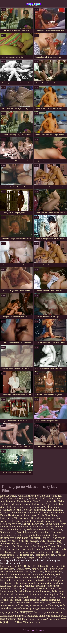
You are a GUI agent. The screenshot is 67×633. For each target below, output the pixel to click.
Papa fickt (36, 568)
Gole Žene (22, 608)
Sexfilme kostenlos (22, 546)
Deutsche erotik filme (55, 523)
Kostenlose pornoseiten (43, 518)
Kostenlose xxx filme (10, 549)
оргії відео (34, 608)
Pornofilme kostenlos (28, 495)
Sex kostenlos (31, 512)
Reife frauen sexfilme (29, 574)
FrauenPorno (6, 518)
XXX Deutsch (25, 566)
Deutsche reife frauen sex (12, 529)
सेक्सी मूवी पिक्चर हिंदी (10, 619)
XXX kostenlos (22, 518)
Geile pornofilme (48, 495)
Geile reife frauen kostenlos (44, 597)
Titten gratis (23, 597)
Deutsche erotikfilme (27, 501)
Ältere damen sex (31, 599)
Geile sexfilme (47, 540)
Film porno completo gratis (52, 615)
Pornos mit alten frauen (47, 535)
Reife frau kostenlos (19, 521)
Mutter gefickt (51, 594)
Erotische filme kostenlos (41, 498)
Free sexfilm (54, 546)
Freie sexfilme (57, 543)
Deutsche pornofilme (32, 523)
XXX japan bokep (32, 622)
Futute (61, 608)
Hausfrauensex (15, 515)
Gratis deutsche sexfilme (12, 507)
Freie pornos (30, 515)
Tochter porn (38, 504)
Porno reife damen (31, 538)
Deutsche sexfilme (53, 526)
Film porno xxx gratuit (26, 615)
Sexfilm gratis (40, 546)
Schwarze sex (36, 605)
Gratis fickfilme (54, 509)
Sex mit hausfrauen (21, 571)
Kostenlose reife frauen (11, 585)
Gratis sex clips (7, 532)
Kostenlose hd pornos (34, 509)
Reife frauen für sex (44, 554)
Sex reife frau (47, 574)
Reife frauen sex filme (35, 585)
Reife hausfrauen (8, 574)
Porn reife (47, 538)
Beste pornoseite (34, 507)
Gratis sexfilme (41, 532)
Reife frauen (58, 591)
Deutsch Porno (23, 568)
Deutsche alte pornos (25, 577)
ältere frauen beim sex (33, 4)
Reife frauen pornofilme (31, 526)
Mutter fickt (49, 568)
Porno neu (11, 501)
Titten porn (6, 546)
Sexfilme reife (51, 605)
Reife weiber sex (42, 602)
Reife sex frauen (8, 495)
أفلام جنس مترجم (9, 612)
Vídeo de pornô (42, 612)
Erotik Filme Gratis (47, 515)
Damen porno (20, 498)
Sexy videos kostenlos (24, 552)
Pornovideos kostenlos (11, 509)
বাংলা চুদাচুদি (26, 612)
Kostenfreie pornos (31, 549)
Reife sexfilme (48, 599)
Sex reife (19, 591)
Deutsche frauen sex (18, 605)
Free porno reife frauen (37, 557)
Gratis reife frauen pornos (36, 543)
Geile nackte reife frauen (20, 602)
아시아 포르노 (49, 608)
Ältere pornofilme (53, 571)
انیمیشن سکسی (51, 619)
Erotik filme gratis (53, 529)
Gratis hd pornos (25, 532)
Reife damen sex (25, 554)
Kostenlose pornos (48, 512)
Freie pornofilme (8, 566)
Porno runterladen (48, 501)
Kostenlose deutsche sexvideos (23, 540)
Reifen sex (38, 571)
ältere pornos (18, 557)
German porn (52, 566)
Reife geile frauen (9, 526)
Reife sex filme (13, 523)
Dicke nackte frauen (20, 504)
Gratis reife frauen (43, 580)
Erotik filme (39, 566)
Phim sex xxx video (32, 619)
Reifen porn (40, 583)
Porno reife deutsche (34, 588)
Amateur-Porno (51, 507)
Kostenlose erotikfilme (11, 512)
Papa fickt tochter (54, 504)
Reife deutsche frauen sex (43, 521)
